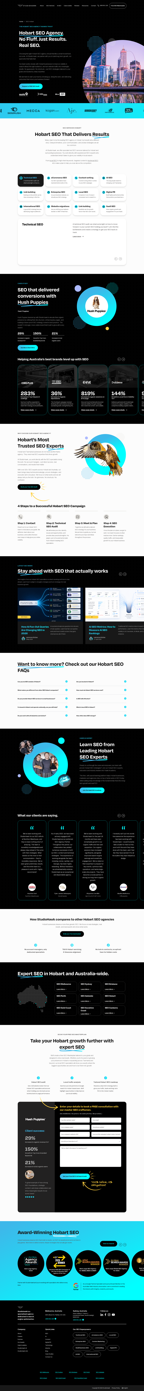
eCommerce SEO (97, 1335)
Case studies (68, 5)
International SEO (92, 1354)
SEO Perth (86, 1372)
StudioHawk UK (22, 1348)
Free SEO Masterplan (118, 5)
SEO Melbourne (44, 1372)
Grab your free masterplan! (72, 934)
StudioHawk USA (23, 1351)
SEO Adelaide (100, 1372)
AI (45, 1336)
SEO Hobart (43, 1378)
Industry (47, 1348)
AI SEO (59, 5)
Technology (48, 1345)
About (42, 5)
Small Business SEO (82, 1348)
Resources (85, 5)
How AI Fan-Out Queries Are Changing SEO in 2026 (35, 630)
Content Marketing (98, 1341)
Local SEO (112, 1335)
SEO (46, 1333)
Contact (93, 5)
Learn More (62, 989)
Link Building (99, 1348)
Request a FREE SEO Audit (30, 86)
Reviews (76, 5)
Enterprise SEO (81, 1341)
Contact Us (48, 1357)
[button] (120, 259)
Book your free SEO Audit (29, 487)
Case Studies (49, 1354)
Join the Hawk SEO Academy (92, 790)
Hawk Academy (22, 1345)
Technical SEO (80, 1335)
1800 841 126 (49, 1319)
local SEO (53, 161)
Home (21, 21)
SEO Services (50, 5)
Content (47, 1339)
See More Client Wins (28, 347)
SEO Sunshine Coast (80, 1378)
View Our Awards (108, 1243)
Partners (20, 1339)
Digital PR (48, 1342)
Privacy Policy (116, 1388)
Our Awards (21, 1342)
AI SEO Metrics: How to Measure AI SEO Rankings (102, 630)
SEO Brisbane (73, 1372)
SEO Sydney (59, 1372)
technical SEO (93, 161)
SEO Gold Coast (61, 1378)
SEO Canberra (100, 1378)
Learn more (78, 236)
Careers (20, 1336)
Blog (46, 1351)
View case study (32, 410)
